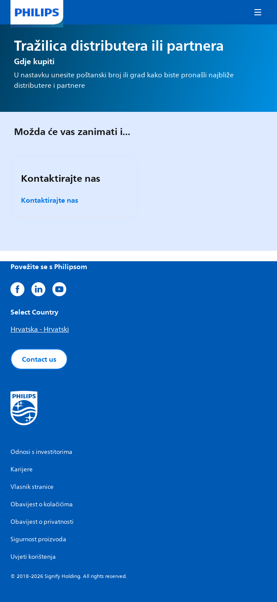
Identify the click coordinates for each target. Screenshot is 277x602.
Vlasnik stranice (32, 487)
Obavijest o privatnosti (42, 522)
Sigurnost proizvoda (38, 539)
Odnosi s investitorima (41, 452)
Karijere (21, 469)
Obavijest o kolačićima (41, 504)
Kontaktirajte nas (49, 200)
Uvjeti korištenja (33, 557)
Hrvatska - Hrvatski (39, 329)
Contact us (39, 359)
